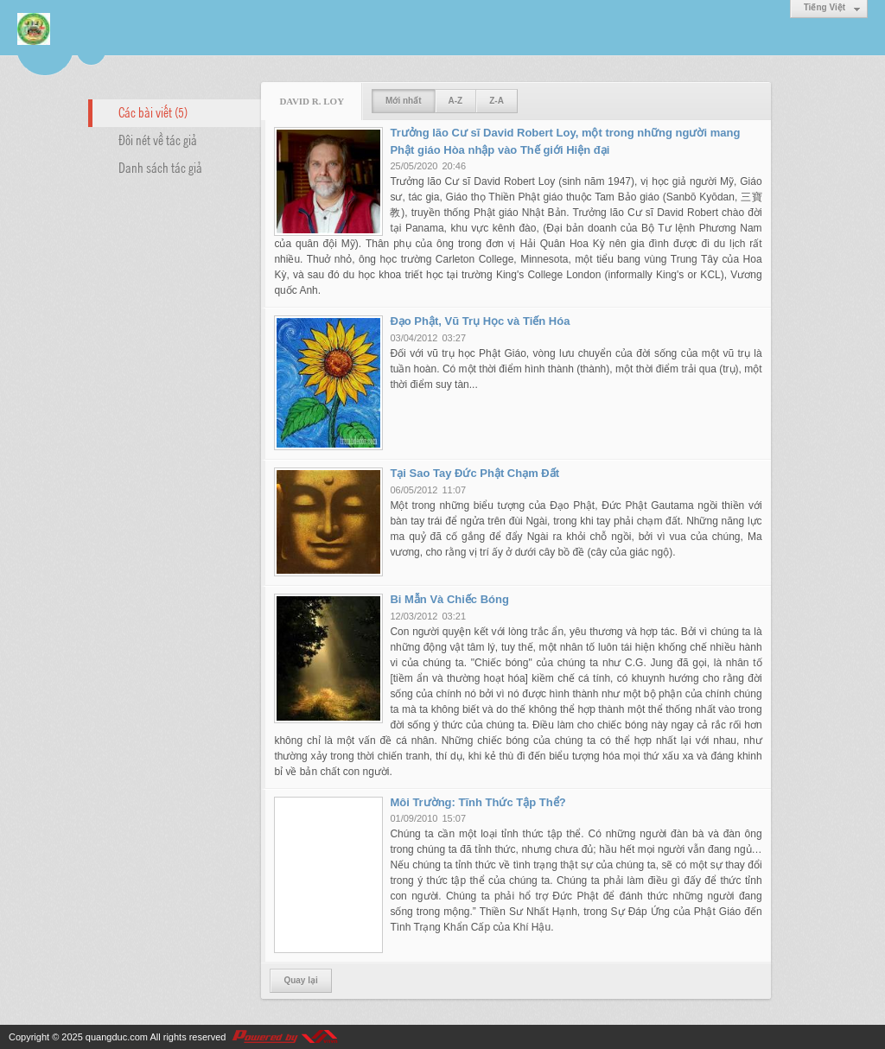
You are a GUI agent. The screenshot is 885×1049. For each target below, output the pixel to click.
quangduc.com (117, 1037)
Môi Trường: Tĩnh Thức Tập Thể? (477, 802)
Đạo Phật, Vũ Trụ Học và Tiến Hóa (480, 321)
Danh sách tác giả (160, 166)
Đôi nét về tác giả (157, 139)
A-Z (456, 100)
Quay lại (300, 980)
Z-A (496, 100)
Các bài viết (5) (153, 111)
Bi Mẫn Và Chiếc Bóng (449, 599)
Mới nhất (403, 100)
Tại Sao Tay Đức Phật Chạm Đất (474, 473)
